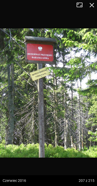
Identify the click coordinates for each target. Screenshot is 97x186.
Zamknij (92, 5)
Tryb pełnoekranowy (81, 5)
